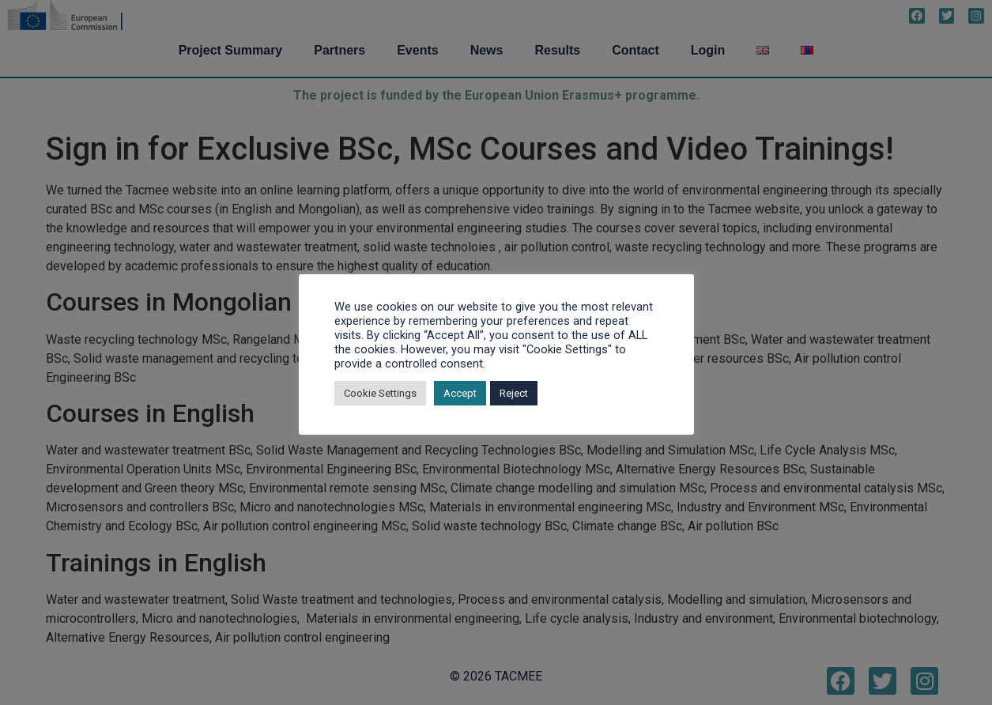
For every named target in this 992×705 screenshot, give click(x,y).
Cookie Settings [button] (380, 393)
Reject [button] (514, 393)
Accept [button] (460, 393)
